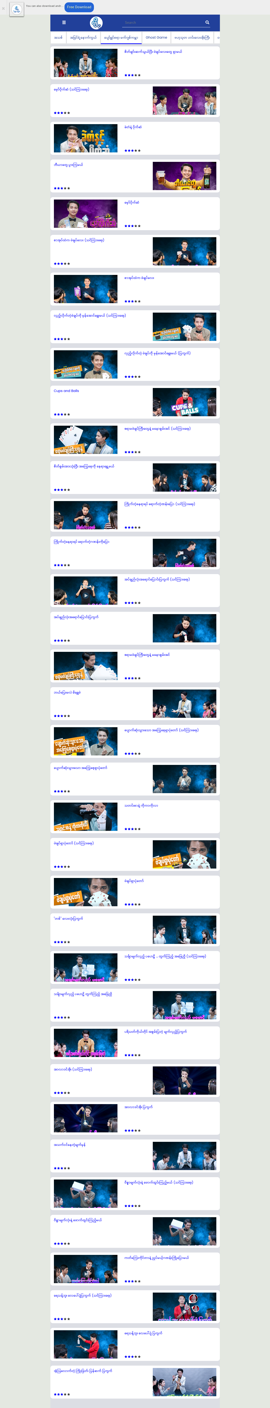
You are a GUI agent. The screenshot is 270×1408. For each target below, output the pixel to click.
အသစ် (58, 37)
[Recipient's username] (166, 22)
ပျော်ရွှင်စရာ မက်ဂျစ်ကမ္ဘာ (121, 37)
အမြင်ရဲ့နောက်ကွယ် (83, 37)
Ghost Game (156, 37)
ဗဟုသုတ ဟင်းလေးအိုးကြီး (192, 37)
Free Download (79, 7)
